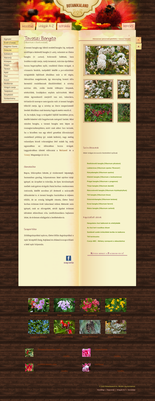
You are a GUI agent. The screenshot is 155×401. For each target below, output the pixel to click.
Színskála (64, 26)
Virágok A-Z (46, 26)
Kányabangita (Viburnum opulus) (100, 172)
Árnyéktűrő (8, 95)
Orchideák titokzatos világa (47, 364)
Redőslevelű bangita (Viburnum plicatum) (104, 163)
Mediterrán (8, 84)
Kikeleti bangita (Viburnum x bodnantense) (104, 177)
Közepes (7, 61)
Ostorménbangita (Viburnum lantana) (102, 199)
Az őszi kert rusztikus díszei (98, 228)
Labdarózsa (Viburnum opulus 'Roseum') (103, 168)
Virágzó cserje (10, 87)
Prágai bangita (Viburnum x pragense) (102, 181)
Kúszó (6, 80)
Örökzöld (7, 50)
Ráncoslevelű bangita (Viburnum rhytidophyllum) (107, 190)
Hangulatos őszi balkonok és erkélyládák (103, 223)
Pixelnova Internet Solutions (27, 387)
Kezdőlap (28, 26)
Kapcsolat (110, 390)
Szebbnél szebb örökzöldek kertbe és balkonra (106, 232)
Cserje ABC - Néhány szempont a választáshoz (106, 241)
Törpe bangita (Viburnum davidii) (100, 186)
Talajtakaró (8, 91)
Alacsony (8, 58)
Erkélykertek (99, 364)
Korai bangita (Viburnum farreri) (100, 204)
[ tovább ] (66, 356)
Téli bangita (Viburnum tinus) (99, 195)
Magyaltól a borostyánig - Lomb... (50, 349)
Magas (7, 65)
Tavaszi (7, 69)
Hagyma (10, 46)
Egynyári (7, 39)
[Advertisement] (41, 270)
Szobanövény (9, 98)
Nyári (6, 72)
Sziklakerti (8, 54)
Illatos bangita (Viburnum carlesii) (100, 208)
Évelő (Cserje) (10, 43)
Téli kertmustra (93, 237)
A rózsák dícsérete (101, 349)
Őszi (6, 76)
